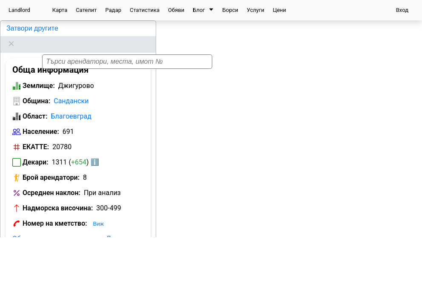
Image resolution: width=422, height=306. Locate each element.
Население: (41, 121)
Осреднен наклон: (51, 182)
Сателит (86, 10)
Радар (113, 10)
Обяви (176, 10)
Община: (36, 90)
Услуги (255, 10)
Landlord (19, 10)
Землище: (39, 75)
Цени (279, 10)
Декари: (35, 151)
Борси (230, 10)
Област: (35, 106)
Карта (59, 10)
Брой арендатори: (51, 167)
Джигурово (22, 28)
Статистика (145, 10)
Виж (98, 213)
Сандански (71, 90)
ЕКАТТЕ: (36, 136)
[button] (299, 167)
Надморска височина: (58, 197)
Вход (402, 10)
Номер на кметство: (55, 213)
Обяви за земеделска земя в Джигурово (77, 228)
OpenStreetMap (377, 301)
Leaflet (342, 301)
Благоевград (71, 106)
